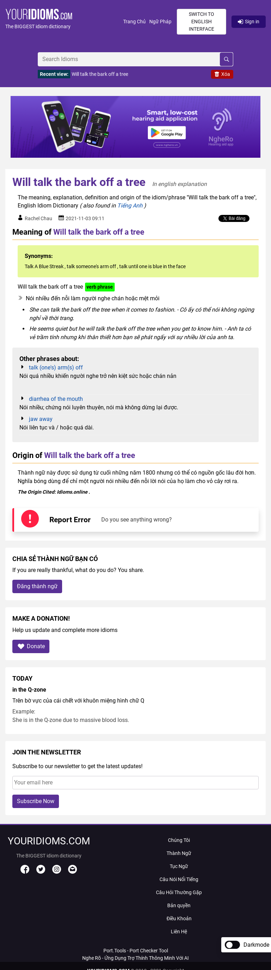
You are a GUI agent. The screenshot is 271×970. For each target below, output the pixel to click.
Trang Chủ (134, 21)
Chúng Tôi (179, 840)
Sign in (248, 21)
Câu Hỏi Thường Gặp (179, 892)
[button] (64, 22)
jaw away (41, 419)
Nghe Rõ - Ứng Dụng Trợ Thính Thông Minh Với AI (135, 958)
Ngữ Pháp (160, 21)
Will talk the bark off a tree (100, 74)
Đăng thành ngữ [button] (37, 586)
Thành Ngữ (179, 853)
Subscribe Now (35, 801)
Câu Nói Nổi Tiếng (178, 879)
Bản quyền (179, 905)
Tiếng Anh (130, 205)
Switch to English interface (201, 21)
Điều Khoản (179, 918)
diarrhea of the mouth (56, 399)
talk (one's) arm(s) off (56, 367)
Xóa (222, 74)
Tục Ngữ (179, 866)
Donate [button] (31, 646)
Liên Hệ (179, 931)
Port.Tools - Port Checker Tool (135, 950)
